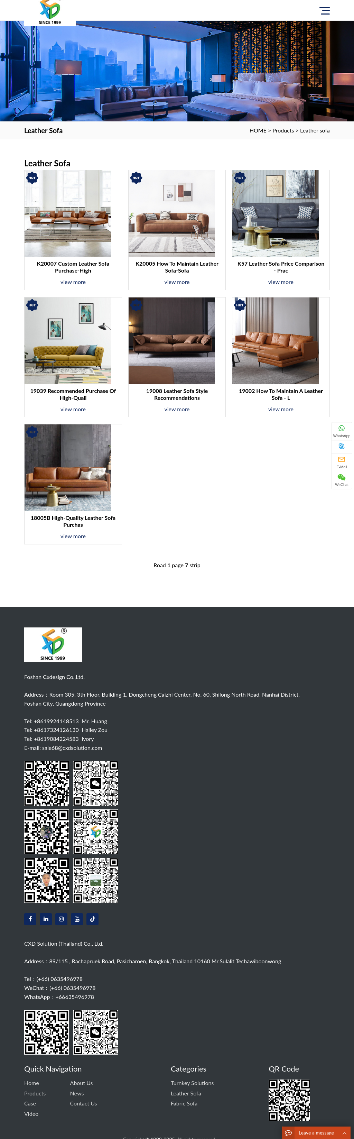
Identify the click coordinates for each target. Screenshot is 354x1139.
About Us (81, 1083)
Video (31, 1113)
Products (283, 130)
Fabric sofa (184, 1103)
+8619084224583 (56, 738)
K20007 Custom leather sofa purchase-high (73, 267)
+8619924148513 (56, 721)
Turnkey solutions (192, 1083)
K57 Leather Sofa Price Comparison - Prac (281, 267)
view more (73, 281)
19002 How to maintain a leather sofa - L (281, 394)
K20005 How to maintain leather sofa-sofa (177, 267)
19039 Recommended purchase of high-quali (73, 394)
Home (31, 1083)
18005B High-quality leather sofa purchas (73, 521)
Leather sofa (315, 130)
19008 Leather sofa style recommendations (177, 394)
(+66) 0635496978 (60, 978)
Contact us (83, 1103)
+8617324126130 (56, 729)
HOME (258, 130)
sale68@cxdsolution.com (72, 747)
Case (30, 1103)
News (77, 1093)
